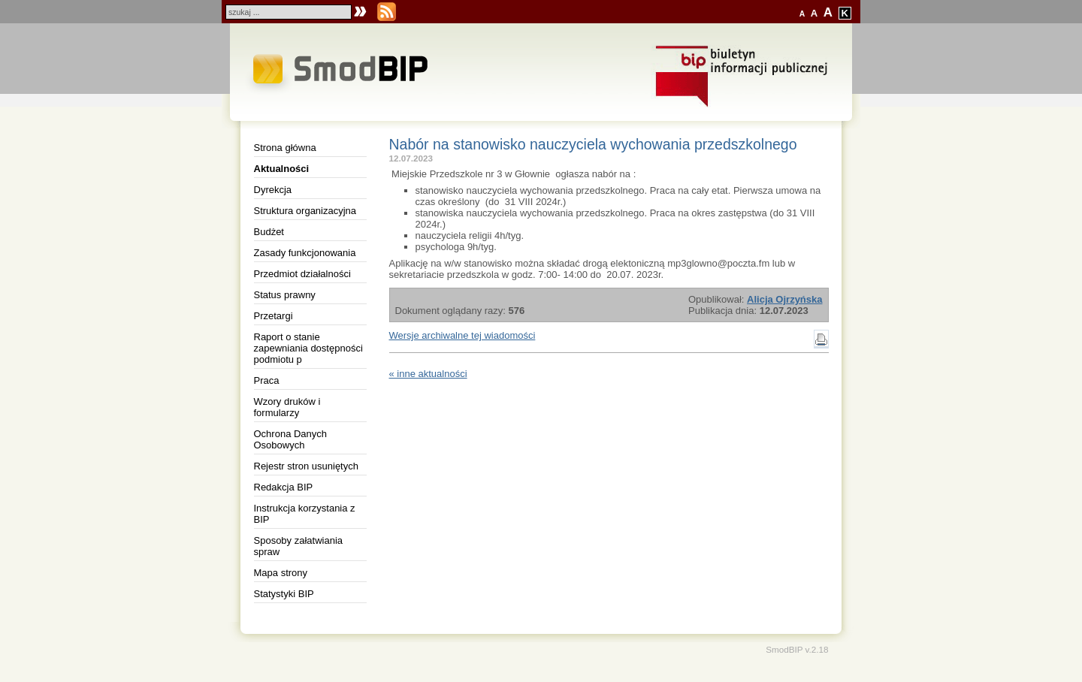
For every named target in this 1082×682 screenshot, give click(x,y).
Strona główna (285, 147)
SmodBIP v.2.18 (797, 649)
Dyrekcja (273, 189)
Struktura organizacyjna (305, 210)
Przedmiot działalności (302, 273)
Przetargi (273, 315)
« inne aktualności (428, 373)
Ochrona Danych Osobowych (291, 439)
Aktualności (282, 168)
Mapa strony (281, 572)
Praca (267, 380)
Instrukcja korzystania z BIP (304, 513)
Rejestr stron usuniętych (306, 466)
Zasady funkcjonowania (305, 252)
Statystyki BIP (284, 593)
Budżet (269, 231)
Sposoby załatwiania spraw (298, 546)
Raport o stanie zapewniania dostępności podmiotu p (308, 348)
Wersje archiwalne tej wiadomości (462, 335)
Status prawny (285, 294)
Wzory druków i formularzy (287, 407)
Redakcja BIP (283, 487)
